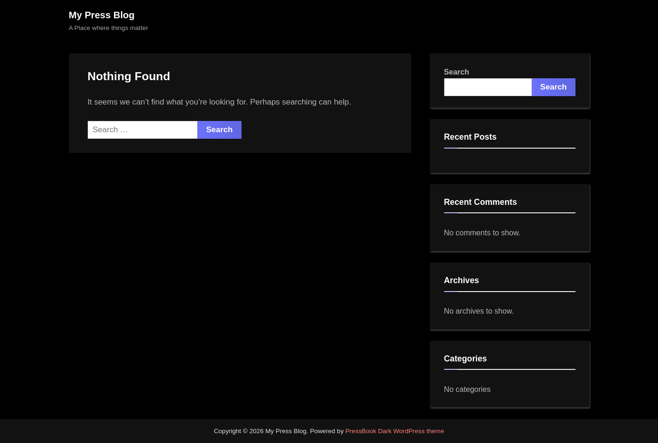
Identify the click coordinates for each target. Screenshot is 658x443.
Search (456, 72)
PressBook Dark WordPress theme (394, 431)
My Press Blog (102, 15)
